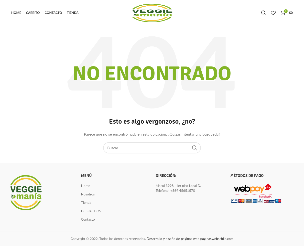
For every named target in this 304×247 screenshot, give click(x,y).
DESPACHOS (91, 212)
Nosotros (88, 195)
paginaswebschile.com (216, 240)
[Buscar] (152, 149)
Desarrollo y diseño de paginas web (173, 240)
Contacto (88, 221)
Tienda (86, 204)
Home (85, 187)
